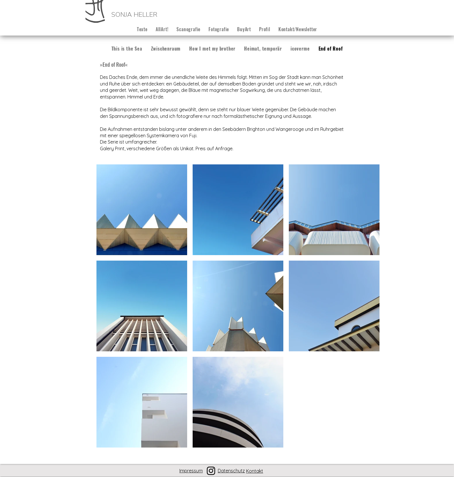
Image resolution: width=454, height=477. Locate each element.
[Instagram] (211, 470)
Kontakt (254, 471)
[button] (188, 29)
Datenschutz (231, 471)
